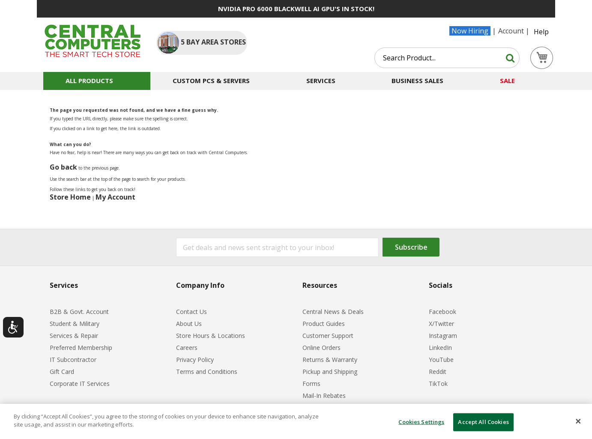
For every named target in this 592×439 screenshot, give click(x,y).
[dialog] (296, 421)
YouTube (441, 359)
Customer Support (327, 335)
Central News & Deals (333, 312)
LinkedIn (440, 347)
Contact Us (191, 312)
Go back (63, 167)
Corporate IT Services (80, 383)
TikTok (438, 383)
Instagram (443, 335)
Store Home (70, 197)
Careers (186, 347)
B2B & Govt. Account (79, 312)
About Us (189, 324)
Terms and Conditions (206, 371)
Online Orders (321, 347)
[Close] (578, 421)
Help (541, 31)
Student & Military (74, 324)
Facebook (442, 312)
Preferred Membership (81, 347)
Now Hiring (469, 31)
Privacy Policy (195, 359)
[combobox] (447, 58)
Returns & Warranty (329, 359)
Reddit (437, 371)
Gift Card (62, 371)
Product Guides (323, 324)
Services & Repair (74, 335)
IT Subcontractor (73, 359)
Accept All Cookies (483, 422)
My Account (115, 197)
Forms (311, 383)
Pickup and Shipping (329, 371)
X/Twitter (441, 324)
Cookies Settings (421, 422)
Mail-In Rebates (324, 395)
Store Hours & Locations (210, 335)
